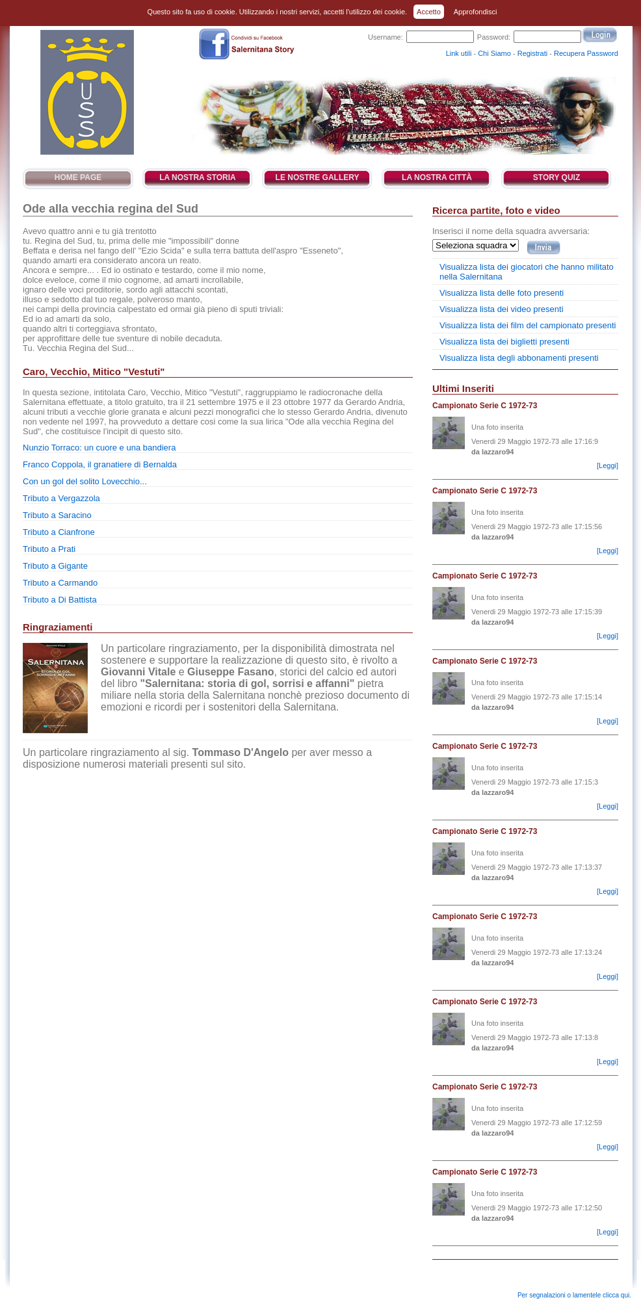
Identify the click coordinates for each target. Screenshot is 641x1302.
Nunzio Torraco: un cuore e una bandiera (99, 447)
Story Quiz (556, 177)
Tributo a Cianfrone (59, 532)
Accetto (429, 12)
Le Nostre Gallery (318, 177)
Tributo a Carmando (60, 583)
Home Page (78, 177)
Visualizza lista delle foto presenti (501, 293)
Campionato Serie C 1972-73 (484, 405)
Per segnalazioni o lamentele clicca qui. (574, 1295)
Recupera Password (586, 53)
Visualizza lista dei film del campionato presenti (527, 325)
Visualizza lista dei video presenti (501, 309)
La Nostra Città (437, 177)
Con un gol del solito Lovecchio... (85, 481)
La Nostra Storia (197, 177)
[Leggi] (607, 465)
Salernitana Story (86, 92)
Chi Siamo (494, 53)
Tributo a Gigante (55, 566)
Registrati (532, 53)
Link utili (459, 53)
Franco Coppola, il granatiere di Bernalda (100, 464)
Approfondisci (475, 12)
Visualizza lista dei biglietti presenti (504, 341)
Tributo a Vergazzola (61, 498)
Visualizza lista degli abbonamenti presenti (519, 358)
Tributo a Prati (49, 549)
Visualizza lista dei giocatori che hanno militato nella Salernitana (526, 271)
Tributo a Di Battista (60, 600)
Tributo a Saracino (57, 515)
